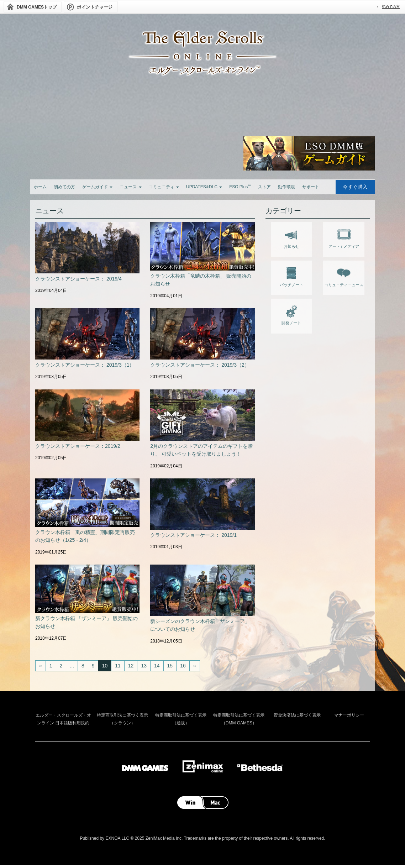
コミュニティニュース (343, 275)
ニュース (130, 186)
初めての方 (391, 7)
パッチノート (291, 275)
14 (157, 666)
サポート (310, 186)
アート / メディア (343, 237)
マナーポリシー (349, 715)
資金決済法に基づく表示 (297, 715)
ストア (264, 186)
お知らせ (291, 237)
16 (183, 666)
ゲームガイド (97, 186)
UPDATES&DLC (204, 186)
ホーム (40, 186)
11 (118, 666)
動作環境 (286, 186)
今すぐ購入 (355, 187)
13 (144, 666)
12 (131, 666)
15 (170, 666)
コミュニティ (164, 186)
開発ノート (291, 313)
